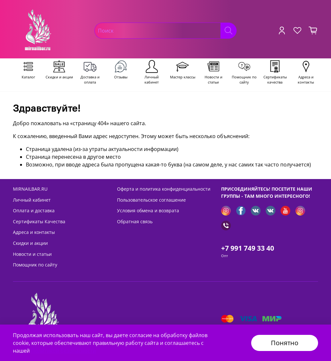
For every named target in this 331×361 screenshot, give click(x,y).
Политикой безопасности (63, 350)
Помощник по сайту (35, 265)
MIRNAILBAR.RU (30, 189)
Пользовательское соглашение (151, 200)
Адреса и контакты (34, 232)
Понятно (284, 342)
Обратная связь (135, 221)
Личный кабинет (32, 200)
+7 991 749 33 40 (247, 248)
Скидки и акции (30, 243)
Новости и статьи (32, 254)
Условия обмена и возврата (148, 210)
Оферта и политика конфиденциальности (163, 189)
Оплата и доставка (34, 210)
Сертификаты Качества (39, 221)
